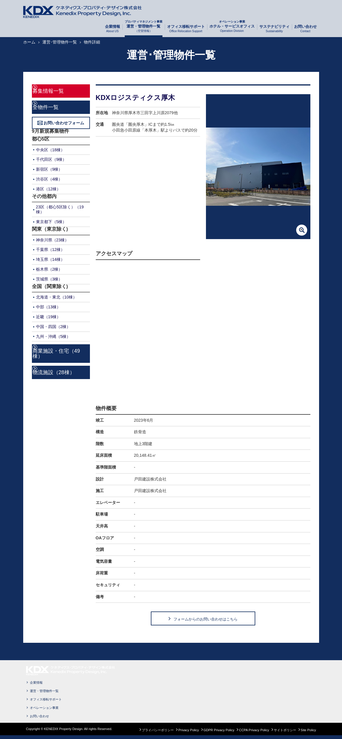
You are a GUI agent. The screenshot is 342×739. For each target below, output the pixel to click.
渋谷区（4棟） (49, 178)
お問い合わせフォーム (64, 122)
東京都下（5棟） (51, 221)
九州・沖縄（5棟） (53, 335)
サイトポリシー (285, 733)
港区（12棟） (48, 188)
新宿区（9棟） (49, 168)
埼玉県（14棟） (50, 258)
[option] (258, 166)
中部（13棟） (48, 306)
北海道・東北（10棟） (56, 296)
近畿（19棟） (48, 316)
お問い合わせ (305, 28)
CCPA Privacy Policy (254, 733)
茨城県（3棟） (49, 278)
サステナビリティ (274, 28)
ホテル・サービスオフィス (232, 28)
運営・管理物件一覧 (143, 28)
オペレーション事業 (44, 711)
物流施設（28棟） (56, 365)
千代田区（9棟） (51, 158)
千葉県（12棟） (50, 249)
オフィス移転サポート (186, 28)
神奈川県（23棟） (52, 239)
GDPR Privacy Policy (219, 733)
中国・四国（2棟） (53, 325)
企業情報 (112, 28)
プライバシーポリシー (158, 733)
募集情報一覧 (54, 90)
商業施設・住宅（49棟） (62, 349)
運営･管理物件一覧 (59, 42)
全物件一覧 (52, 106)
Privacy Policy (188, 733)
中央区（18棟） (50, 149)
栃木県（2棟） (49, 268)
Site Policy (308, 733)
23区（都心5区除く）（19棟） (60, 209)
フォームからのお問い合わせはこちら (205, 620)
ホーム (29, 42)
